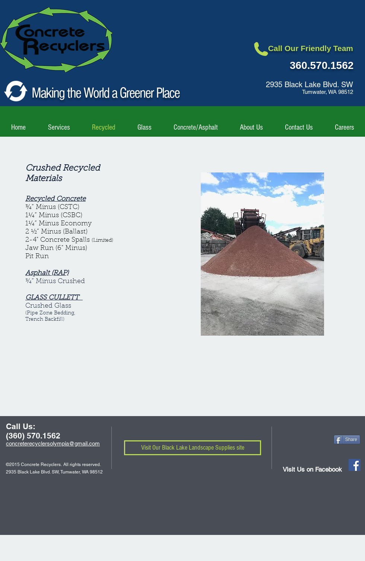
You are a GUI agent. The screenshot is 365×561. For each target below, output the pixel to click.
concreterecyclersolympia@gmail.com (53, 443)
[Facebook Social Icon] (355, 465)
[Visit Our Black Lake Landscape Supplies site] (192, 447)
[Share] (347, 439)
